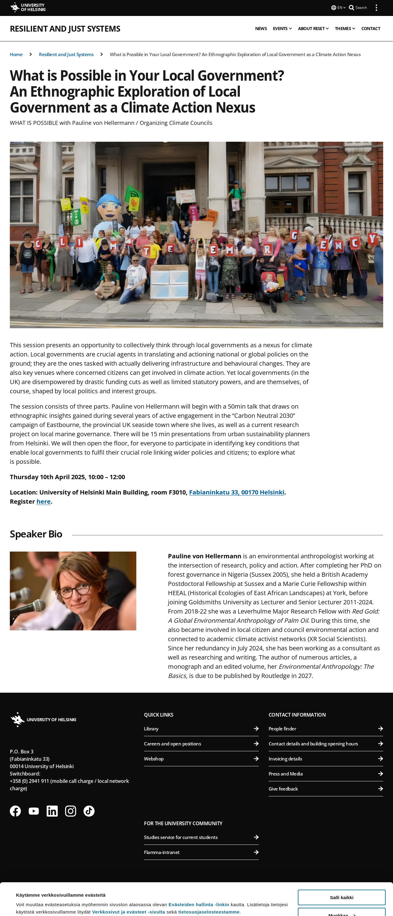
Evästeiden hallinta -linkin (199, 872)
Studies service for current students (201, 836)
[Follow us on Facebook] (15, 810)
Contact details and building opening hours (326, 743)
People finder (326, 728)
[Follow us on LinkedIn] (52, 810)
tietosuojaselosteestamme (209, 879)
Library (201, 728)
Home (16, 54)
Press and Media (326, 773)
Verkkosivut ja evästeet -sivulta (128, 879)
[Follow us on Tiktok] (89, 810)
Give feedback (326, 788)
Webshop (201, 758)
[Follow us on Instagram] (70, 810)
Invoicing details (326, 758)
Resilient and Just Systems (65, 28)
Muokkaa (342, 883)
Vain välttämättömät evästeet (341, 900)
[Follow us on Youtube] (33, 810)
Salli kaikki (342, 865)
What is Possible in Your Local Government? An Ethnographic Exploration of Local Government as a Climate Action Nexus (235, 54)
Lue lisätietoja (31, 896)
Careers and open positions (201, 743)
